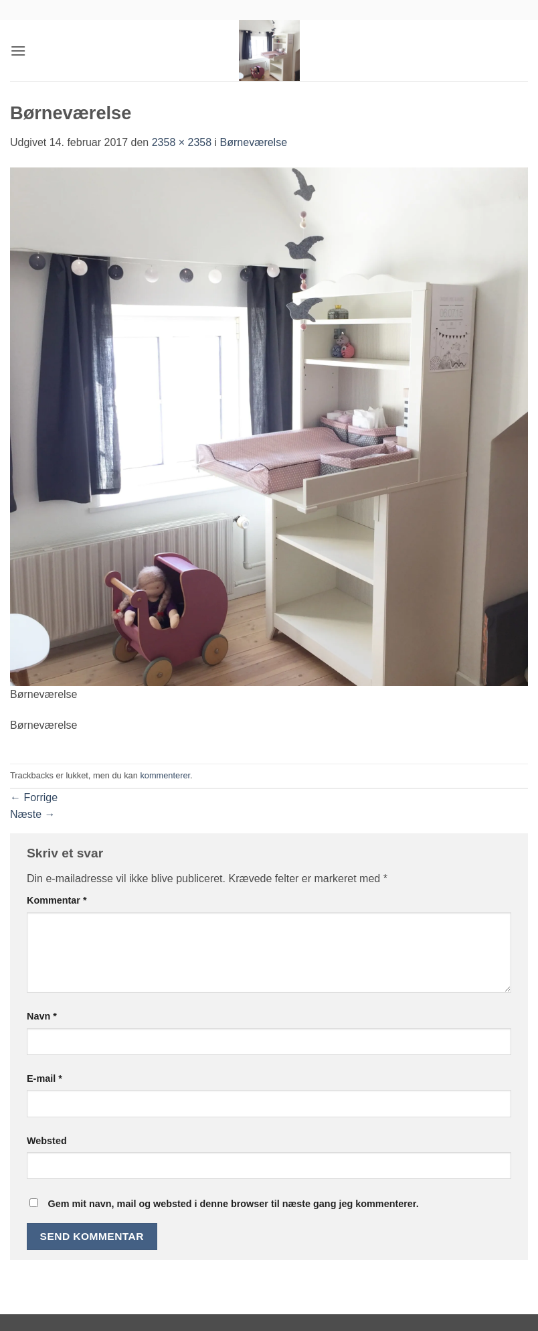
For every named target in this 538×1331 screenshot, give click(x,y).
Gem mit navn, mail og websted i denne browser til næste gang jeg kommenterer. (233, 1203)
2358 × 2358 (181, 142)
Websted (47, 1140)
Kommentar (57, 900)
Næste (33, 814)
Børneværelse (253, 142)
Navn (42, 1016)
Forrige (34, 797)
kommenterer (165, 775)
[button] (18, 50)
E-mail (44, 1078)
